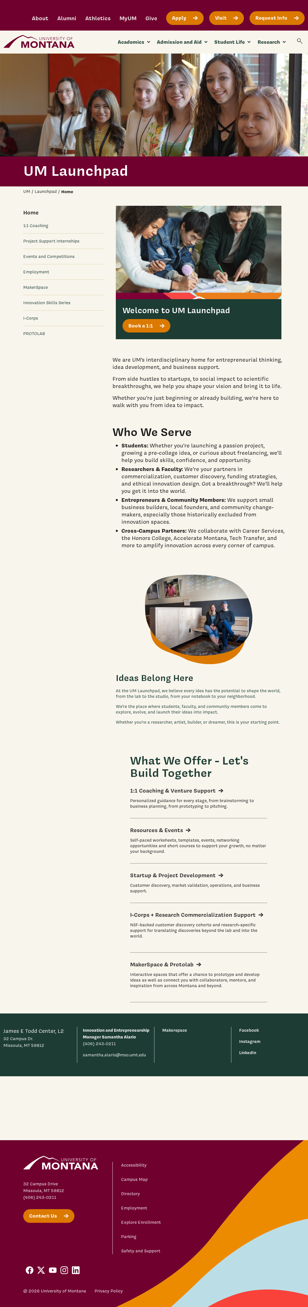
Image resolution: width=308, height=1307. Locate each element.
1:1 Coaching (36, 225)
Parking (129, 1236)
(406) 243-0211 (99, 1044)
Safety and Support (140, 1251)
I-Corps (30, 318)
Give (151, 18)
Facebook (249, 1030)
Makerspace (174, 1030)
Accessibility (134, 1165)
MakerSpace (35, 287)
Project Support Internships (51, 241)
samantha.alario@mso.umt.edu (114, 1055)
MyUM (128, 18)
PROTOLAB (34, 333)
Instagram (249, 1041)
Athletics (97, 18)
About (40, 18)
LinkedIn (247, 1053)
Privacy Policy (109, 1291)
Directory (130, 1194)
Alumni (66, 18)
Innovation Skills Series (47, 303)
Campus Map (134, 1179)
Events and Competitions (49, 256)
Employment (36, 272)
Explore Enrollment (141, 1222)
